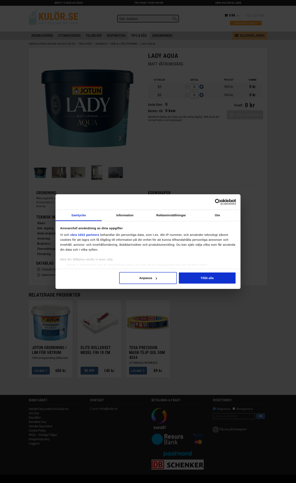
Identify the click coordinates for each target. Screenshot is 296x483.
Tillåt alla (207, 278)
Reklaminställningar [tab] (171, 215)
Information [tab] (125, 215)
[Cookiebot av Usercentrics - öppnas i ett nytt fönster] (218, 202)
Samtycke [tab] (78, 215)
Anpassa (148, 278)
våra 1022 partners (84, 234)
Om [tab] (217, 215)
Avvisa (89, 278)
